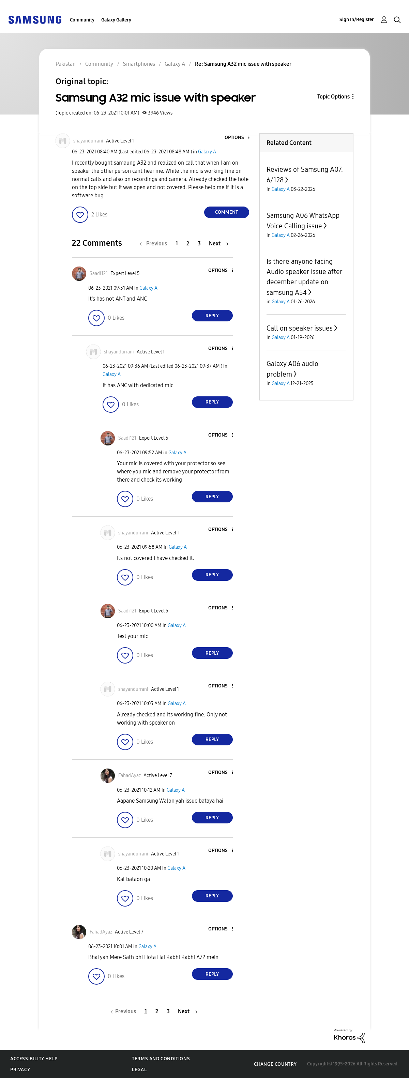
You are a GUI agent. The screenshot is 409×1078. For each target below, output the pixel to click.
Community (82, 20)
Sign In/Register (356, 19)
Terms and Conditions (161, 1059)
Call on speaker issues (300, 328)
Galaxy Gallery (116, 20)
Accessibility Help (34, 1059)
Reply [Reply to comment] (212, 316)
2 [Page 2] (187, 243)
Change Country (275, 1064)
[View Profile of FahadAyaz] (129, 775)
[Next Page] (218, 243)
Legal (139, 1070)
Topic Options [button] (333, 96)
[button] (237, 138)
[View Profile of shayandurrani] (88, 141)
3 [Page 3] (199, 243)
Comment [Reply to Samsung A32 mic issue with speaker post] (226, 212)
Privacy (20, 1070)
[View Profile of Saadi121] (99, 273)
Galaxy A (207, 152)
